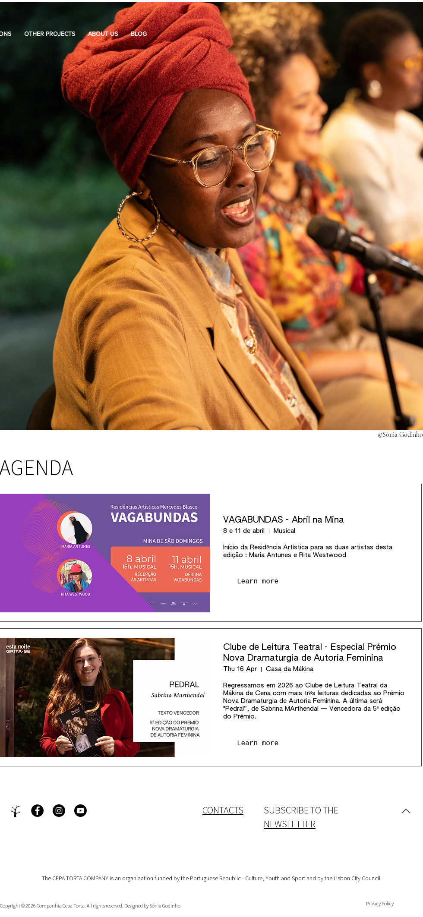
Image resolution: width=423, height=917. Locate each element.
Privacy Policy (380, 903)
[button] (103, 33)
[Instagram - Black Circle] (59, 810)
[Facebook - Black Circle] (37, 810)
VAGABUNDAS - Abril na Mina (283, 520)
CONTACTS (222, 810)
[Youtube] (80, 810)
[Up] (405, 811)
